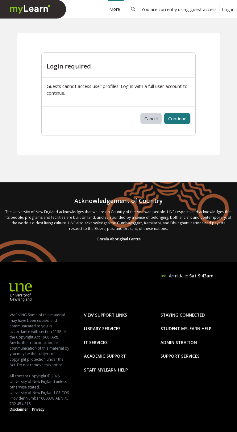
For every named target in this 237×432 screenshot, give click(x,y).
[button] (133, 9)
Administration (178, 342)
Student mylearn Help (185, 328)
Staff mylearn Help (106, 370)
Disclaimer (19, 409)
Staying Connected (182, 315)
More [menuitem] (114, 9)
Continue (177, 118)
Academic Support (105, 356)
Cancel (151, 118)
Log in (228, 9)
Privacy (38, 409)
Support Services (180, 356)
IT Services (96, 342)
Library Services (102, 328)
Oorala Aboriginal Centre (119, 239)
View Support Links (105, 315)
